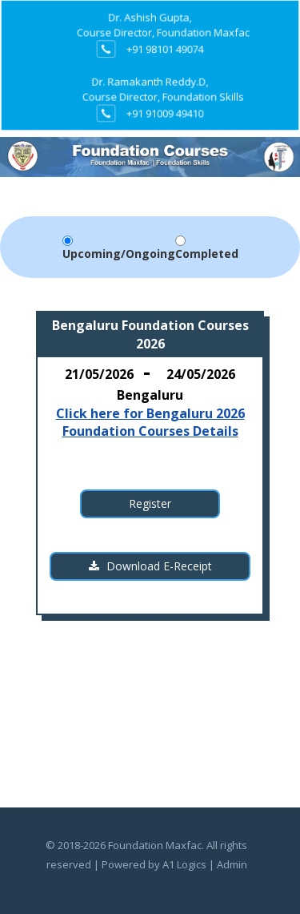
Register (150, 503)
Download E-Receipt (150, 566)
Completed (206, 253)
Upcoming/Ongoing (118, 253)
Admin (232, 864)
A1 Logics (184, 864)
